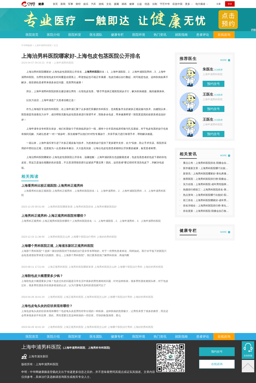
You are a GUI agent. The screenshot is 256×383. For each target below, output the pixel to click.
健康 (41, 4)
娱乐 (85, 3)
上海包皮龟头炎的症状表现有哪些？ (47, 306)
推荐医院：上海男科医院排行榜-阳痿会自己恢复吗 (211, 178)
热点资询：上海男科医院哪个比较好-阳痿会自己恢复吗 (213, 194)
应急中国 (177, 3)
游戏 (101, 3)
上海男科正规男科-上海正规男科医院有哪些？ (53, 215)
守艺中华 (165, 3)
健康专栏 (117, 34)
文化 (108, 3)
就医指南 (181, 34)
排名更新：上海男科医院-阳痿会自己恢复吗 (207, 210)
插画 (124, 3)
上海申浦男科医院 (64, 62)
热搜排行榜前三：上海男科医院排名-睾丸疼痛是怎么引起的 (216, 189)
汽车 (93, 3)
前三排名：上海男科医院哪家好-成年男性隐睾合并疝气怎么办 (217, 200)
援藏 (116, 3)
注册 (218, 4)
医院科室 (74, 34)
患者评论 (202, 34)
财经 (78, 3)
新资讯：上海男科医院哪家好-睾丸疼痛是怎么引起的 (212, 173)
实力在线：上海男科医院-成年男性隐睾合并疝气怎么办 (213, 184)
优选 (147, 3)
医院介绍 (53, 34)
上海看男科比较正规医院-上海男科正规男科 (52, 185)
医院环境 (138, 34)
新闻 (62, 3)
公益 (139, 3)
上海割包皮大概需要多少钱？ (42, 276)
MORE (223, 60)
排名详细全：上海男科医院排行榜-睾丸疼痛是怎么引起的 (214, 205)
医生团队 (96, 34)
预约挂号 (213, 84)
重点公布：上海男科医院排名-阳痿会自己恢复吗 (209, 162)
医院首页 (32, 34)
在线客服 (248, 355)
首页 (55, 3)
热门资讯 (160, 34)
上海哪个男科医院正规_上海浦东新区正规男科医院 (57, 246)
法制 (154, 3)
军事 (70, 3)
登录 (230, 4)
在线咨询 (224, 34)
